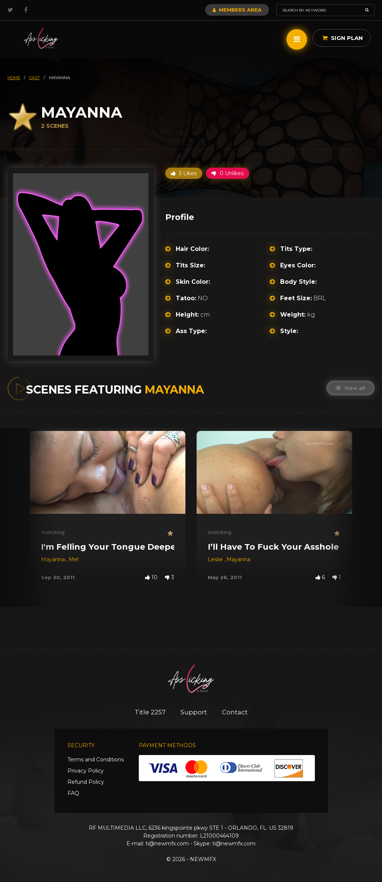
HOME (13, 77)
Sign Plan (342, 37)
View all (350, 388)
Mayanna (53, 559)
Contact (235, 712)
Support (194, 712)
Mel (73, 559)
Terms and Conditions (96, 759)
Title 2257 (150, 712)
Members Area (237, 10)
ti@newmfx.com (167, 843)
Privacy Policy (86, 770)
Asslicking (53, 532)
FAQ (73, 793)
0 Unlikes (228, 173)
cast (34, 77)
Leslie (216, 559)
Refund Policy (86, 782)
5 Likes (184, 173)
